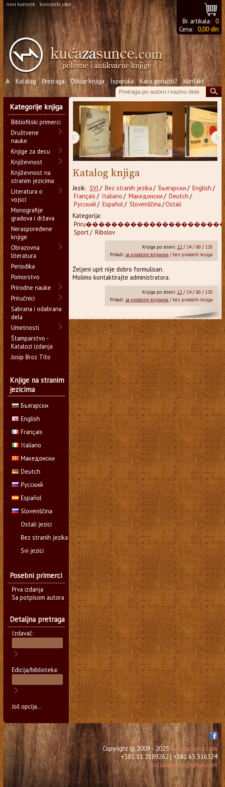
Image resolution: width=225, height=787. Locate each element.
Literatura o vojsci (26, 195)
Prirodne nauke (31, 287)
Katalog (26, 81)
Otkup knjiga (87, 81)
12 (179, 247)
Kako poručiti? (158, 81)
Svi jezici (32, 551)
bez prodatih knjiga (193, 255)
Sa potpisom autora (38, 597)
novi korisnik (20, 4)
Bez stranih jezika (128, 188)
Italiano (112, 196)
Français (85, 196)
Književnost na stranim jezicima (32, 177)
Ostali (173, 204)
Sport (81, 232)
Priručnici (23, 298)
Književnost (26, 162)
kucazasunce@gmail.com (183, 765)
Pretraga (53, 81)
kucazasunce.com (194, 748)
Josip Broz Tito (31, 357)
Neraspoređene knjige (31, 233)
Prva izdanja (27, 589)
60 (198, 247)
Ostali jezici (36, 524)
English (201, 188)
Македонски (146, 196)
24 (188, 247)
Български (172, 188)
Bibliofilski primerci (36, 122)
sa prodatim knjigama (147, 255)
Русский (85, 204)
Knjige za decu (30, 151)
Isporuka (122, 81)
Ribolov (105, 232)
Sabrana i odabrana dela (36, 313)
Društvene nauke (25, 137)
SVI (94, 188)
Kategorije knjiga (36, 107)
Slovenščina (145, 204)
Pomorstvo (25, 277)
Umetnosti (25, 327)
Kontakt (193, 81)
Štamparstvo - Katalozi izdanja (32, 342)
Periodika (23, 266)
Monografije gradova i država (32, 214)
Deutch (178, 196)
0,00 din (208, 29)
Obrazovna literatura (25, 251)
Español (112, 204)
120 (209, 247)
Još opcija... (27, 706)
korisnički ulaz (55, 4)
